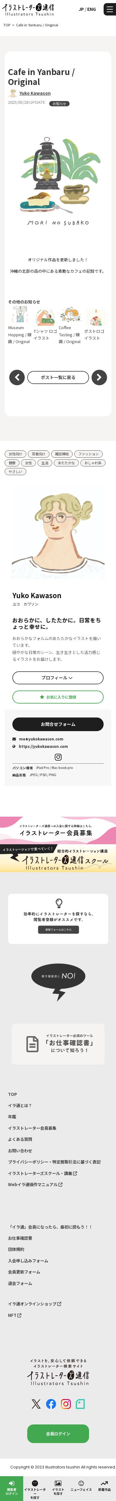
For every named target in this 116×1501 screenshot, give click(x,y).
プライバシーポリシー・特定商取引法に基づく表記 (54, 1162)
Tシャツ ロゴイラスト (45, 325)
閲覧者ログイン (12, 1487)
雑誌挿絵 (62, 453)
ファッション (88, 453)
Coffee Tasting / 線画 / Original (71, 325)
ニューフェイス (81, 1485)
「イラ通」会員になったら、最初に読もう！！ (50, 1227)
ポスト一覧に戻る (58, 377)
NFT (14, 1315)
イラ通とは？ (20, 1105)
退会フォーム (20, 1283)
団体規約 (16, 1249)
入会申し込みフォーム (28, 1261)
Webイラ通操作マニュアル (35, 1184)
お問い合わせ (20, 1151)
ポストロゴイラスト (96, 325)
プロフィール (57, 677)
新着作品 (104, 1485)
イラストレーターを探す (35, 1489)
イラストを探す (58, 1487)
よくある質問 (20, 1139)
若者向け (38, 453)
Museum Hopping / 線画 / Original (20, 325)
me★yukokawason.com (37, 738)
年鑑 (12, 1116)
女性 (28, 462)
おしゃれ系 (92, 462)
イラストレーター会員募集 (32, 1128)
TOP (12, 1094)
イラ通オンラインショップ (34, 1304)
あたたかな (66, 462)
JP (81, 9)
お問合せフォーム (58, 724)
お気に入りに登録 (58, 697)
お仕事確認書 (20, 1238)
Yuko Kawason (35, 93)
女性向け (15, 453)
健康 (12, 462)
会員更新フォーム (24, 1272)
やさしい (15, 471)
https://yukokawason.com (40, 746)
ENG (91, 9)
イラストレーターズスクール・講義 (42, 1173)
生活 (44, 462)
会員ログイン (58, 1434)
